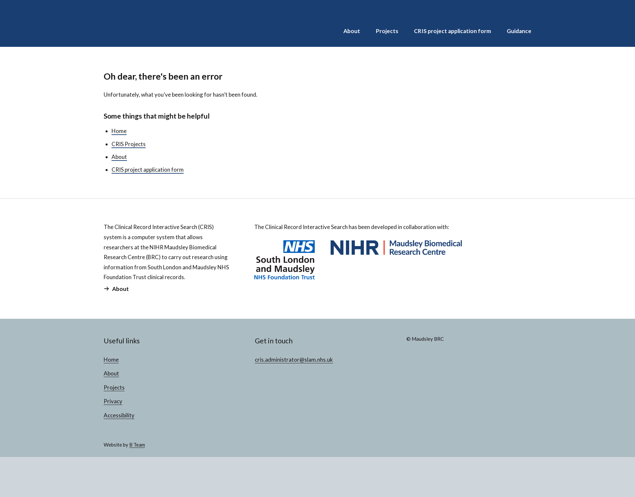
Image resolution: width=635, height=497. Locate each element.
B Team (137, 445)
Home (119, 130)
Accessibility (119, 415)
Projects (387, 31)
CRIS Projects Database (146, 23)
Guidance (519, 31)
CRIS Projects (129, 144)
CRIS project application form (452, 31)
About (351, 31)
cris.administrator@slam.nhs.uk (294, 359)
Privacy (113, 401)
